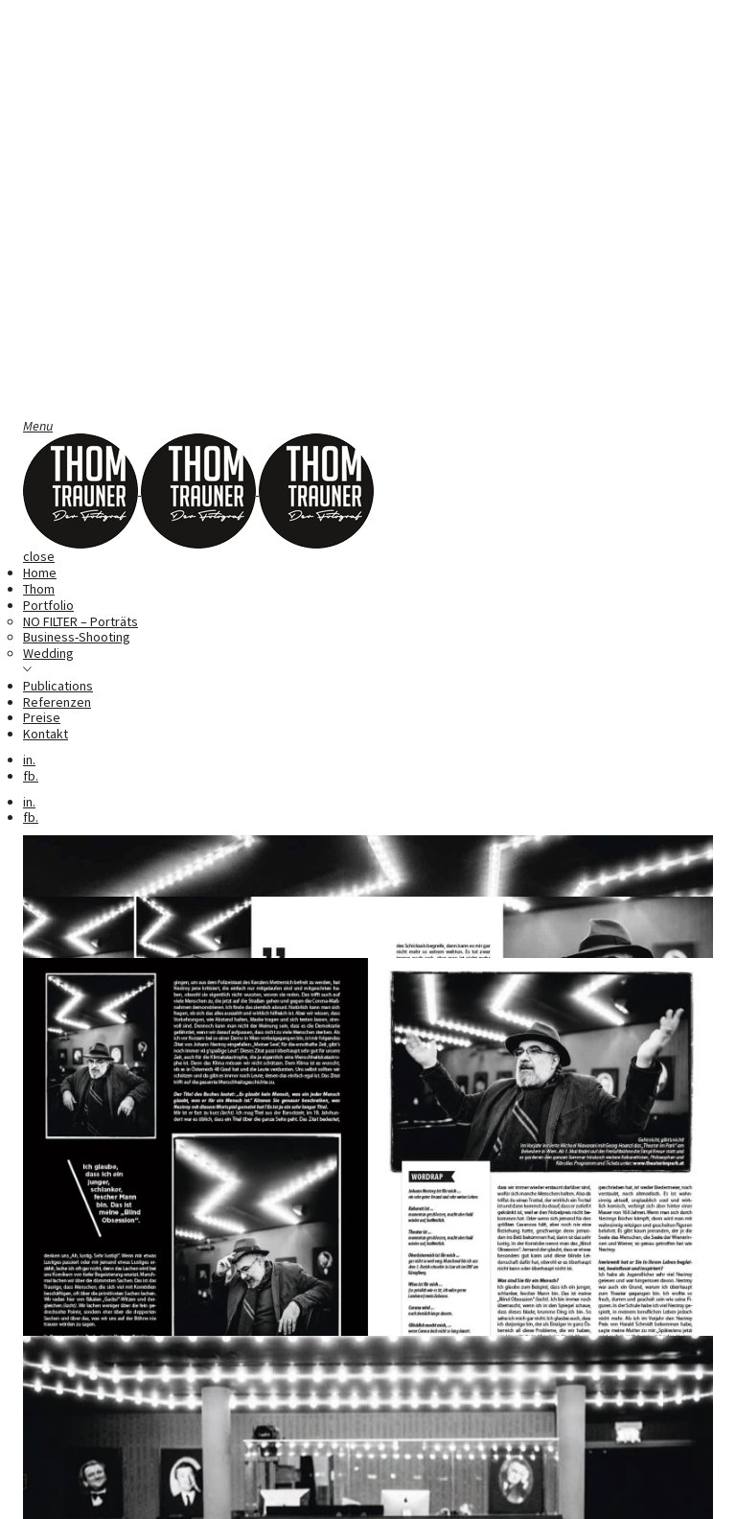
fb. (30, 775)
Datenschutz (354, 1493)
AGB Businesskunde (467, 1493)
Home (40, 572)
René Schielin (104, 1431)
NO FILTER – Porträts (80, 621)
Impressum (268, 1493)
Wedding (48, 653)
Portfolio (48, 605)
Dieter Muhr (640, 1431)
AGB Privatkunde (588, 1493)
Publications (58, 685)
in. (29, 759)
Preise (41, 717)
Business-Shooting (76, 636)
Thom (39, 588)
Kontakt (45, 733)
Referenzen (57, 702)
